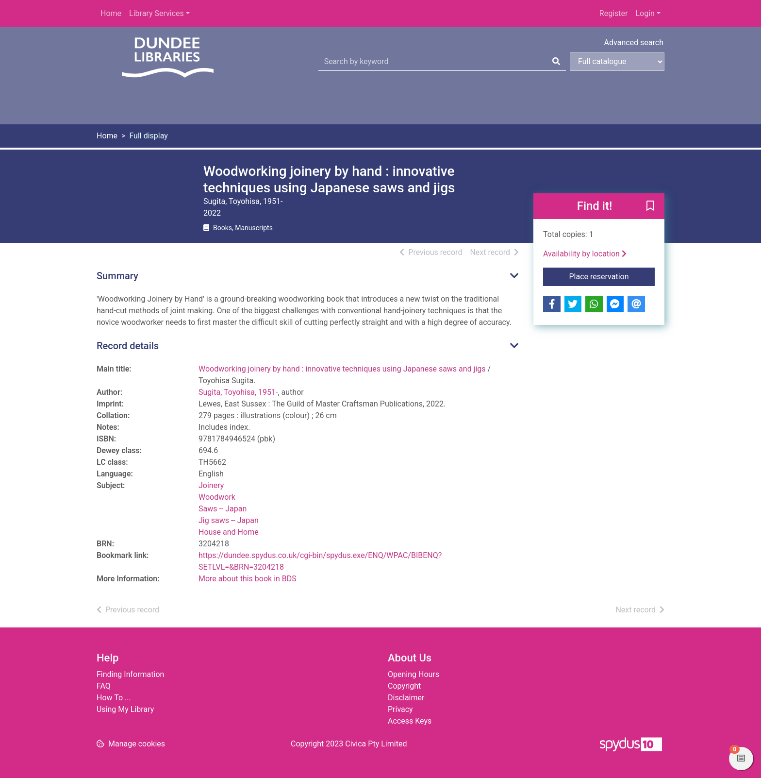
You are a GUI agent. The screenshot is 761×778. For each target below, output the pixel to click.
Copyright (404, 686)
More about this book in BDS (248, 578)
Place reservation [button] (612, 276)
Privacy (400, 709)
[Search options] (617, 61)
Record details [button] (128, 346)
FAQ (104, 686)
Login (644, 13)
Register (613, 13)
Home (110, 13)
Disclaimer (406, 697)
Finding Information (130, 674)
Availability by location (585, 253)
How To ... (114, 697)
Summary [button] (117, 276)
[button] (650, 207)
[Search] (556, 61)
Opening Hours (413, 674)
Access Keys (409, 721)
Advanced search (633, 42)
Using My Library (125, 709)
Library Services (156, 13)
